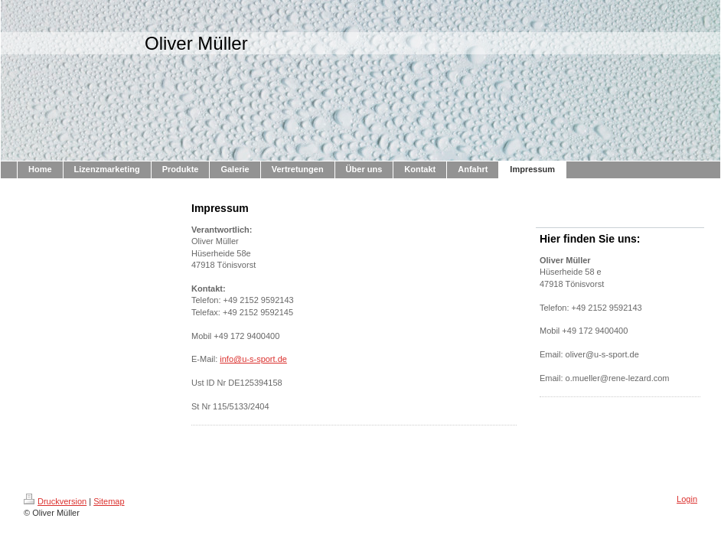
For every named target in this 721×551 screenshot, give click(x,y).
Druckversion (55, 501)
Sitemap (108, 501)
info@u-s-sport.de (253, 359)
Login (687, 499)
